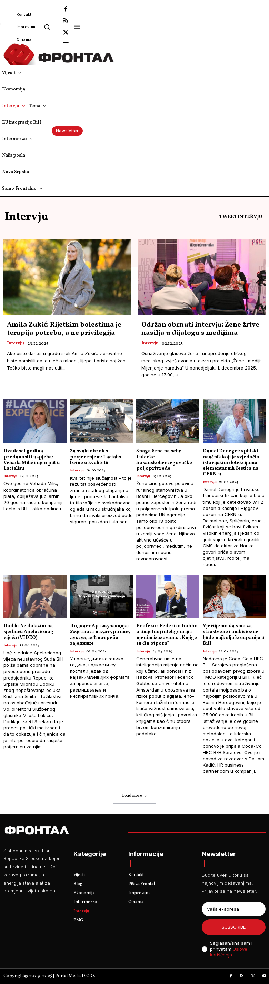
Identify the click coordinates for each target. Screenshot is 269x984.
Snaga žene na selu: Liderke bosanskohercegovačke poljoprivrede (164, 460)
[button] (46, 26)
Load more (134, 796)
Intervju (15, 343)
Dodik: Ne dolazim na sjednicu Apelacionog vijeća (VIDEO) (28, 632)
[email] (234, 909)
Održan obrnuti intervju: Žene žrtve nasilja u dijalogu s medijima (200, 329)
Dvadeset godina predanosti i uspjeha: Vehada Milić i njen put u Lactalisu (31, 460)
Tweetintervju (240, 217)
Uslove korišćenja (228, 952)
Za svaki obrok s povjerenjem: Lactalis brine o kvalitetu (95, 457)
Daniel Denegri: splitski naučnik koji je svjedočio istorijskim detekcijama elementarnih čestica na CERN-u (231, 463)
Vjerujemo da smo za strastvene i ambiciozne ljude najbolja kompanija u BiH (233, 634)
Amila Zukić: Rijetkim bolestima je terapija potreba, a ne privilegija (64, 329)
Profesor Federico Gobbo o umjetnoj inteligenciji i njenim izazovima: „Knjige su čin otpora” (167, 634)
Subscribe (234, 927)
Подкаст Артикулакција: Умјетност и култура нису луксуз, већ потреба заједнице (100, 634)
